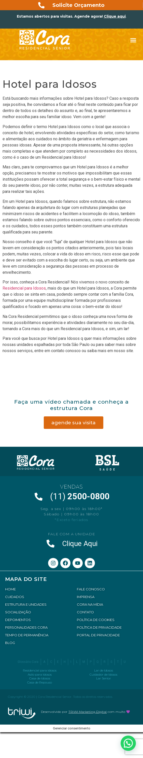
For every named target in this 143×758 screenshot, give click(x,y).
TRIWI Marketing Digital (87, 712)
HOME (10, 589)
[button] (133, 40)
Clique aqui (115, 16)
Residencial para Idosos (24, 288)
